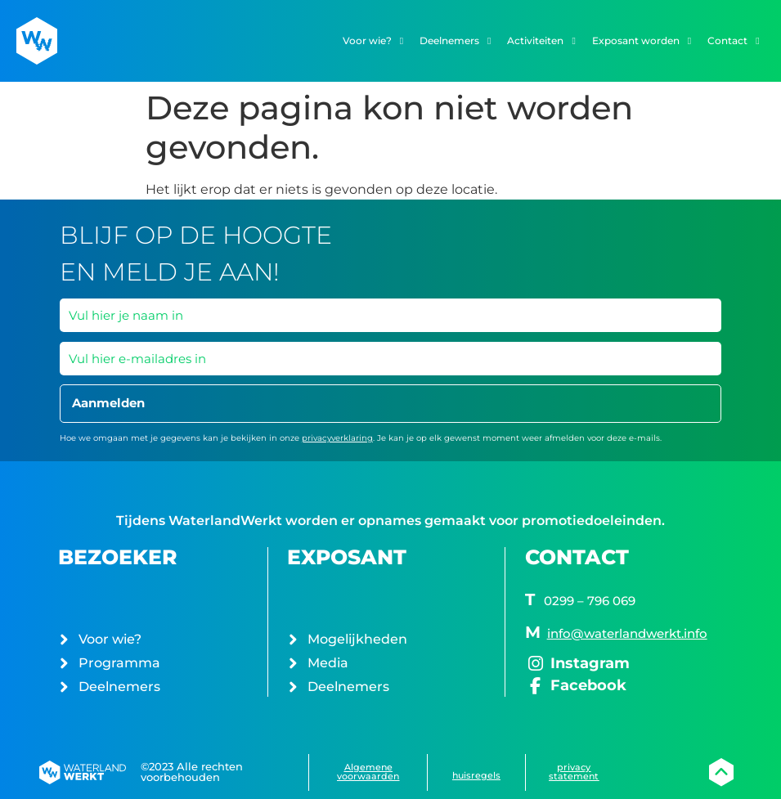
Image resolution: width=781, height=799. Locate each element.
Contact (733, 41)
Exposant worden (641, 41)
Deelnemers (455, 41)
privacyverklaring (337, 438)
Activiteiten (541, 41)
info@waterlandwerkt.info (627, 633)
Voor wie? (373, 41)
